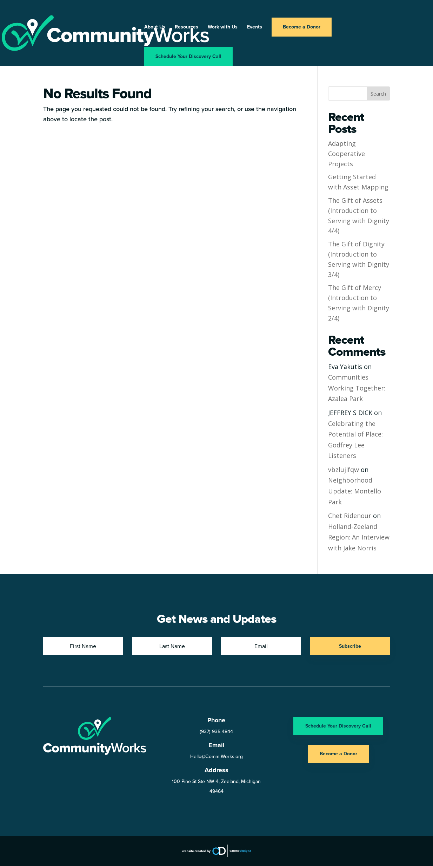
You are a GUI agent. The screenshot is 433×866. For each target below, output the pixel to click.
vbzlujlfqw (343, 469)
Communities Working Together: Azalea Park (356, 388)
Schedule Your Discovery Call (188, 56)
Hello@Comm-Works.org (216, 756)
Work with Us (223, 28)
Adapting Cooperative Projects (346, 153)
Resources (186, 28)
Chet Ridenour (349, 515)
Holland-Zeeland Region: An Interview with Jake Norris (358, 537)
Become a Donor (301, 27)
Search (378, 93)
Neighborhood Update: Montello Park (354, 491)
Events (254, 28)
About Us (154, 28)
